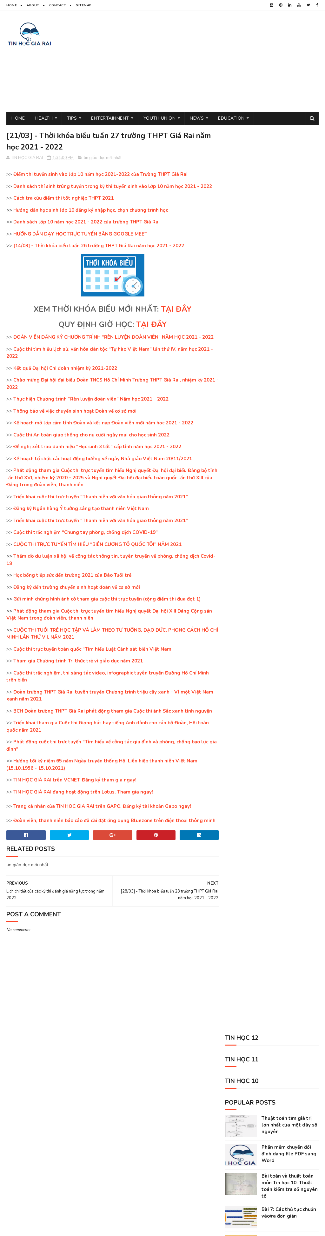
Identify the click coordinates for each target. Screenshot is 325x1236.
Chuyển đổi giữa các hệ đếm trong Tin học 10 (287, 335)
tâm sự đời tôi (235, 1107)
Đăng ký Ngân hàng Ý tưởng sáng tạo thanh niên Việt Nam (81, 509)
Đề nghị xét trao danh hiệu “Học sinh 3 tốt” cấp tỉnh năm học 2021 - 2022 (97, 447)
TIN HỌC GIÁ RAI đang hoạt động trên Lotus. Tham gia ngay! (83, 792)
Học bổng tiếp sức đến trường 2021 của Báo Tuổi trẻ (72, 575)
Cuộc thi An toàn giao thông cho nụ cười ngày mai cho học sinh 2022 (91, 435)
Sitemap (84, 5)
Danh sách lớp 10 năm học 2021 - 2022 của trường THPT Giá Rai (86, 222)
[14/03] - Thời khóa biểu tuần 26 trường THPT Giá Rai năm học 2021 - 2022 (98, 246)
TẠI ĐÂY (174, 309)
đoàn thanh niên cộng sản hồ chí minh (260, 1084)
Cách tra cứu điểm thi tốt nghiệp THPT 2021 (63, 198)
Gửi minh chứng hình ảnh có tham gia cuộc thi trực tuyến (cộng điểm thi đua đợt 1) (107, 599)
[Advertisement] (203, 61)
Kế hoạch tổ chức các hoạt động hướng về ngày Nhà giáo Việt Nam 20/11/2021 (102, 459)
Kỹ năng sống (235, 1162)
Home (11, 5)
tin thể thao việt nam (278, 1107)
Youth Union (159, 118)
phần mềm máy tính (240, 1129)
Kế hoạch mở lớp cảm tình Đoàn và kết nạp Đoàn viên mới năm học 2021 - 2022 (103, 423)
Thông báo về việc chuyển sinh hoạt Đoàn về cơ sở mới (74, 411)
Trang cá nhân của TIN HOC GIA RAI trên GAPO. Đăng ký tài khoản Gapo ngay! (102, 806)
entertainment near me (291, 1151)
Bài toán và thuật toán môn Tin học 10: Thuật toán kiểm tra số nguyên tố (290, 280)
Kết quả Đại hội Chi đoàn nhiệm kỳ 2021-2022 (65, 368)
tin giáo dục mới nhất (103, 158)
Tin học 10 (260, 1118)
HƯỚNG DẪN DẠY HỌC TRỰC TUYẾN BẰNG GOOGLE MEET (80, 234)
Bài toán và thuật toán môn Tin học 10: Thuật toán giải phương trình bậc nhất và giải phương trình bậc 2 (270, 374)
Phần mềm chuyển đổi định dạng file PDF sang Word (289, 248)
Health (44, 118)
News (197, 118)
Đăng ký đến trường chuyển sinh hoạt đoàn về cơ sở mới (76, 587)
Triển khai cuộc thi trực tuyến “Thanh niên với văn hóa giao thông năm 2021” (100, 497)
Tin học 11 (232, 1118)
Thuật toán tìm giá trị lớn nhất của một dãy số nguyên (289, 219)
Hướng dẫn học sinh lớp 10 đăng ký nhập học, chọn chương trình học (90, 210)
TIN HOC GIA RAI (20, 1228)
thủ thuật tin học (240, 1095)
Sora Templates (73, 1228)
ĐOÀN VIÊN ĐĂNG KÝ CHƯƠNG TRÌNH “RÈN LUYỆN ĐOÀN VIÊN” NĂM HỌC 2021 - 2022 (113, 337)
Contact (57, 5)
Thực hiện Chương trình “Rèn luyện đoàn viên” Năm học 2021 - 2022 (91, 399)
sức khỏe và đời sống (287, 1095)
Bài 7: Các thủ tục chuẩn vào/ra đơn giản (289, 307)
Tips (72, 118)
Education (231, 118)
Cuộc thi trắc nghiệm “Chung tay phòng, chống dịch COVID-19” (85, 532)
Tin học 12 (296, 1140)
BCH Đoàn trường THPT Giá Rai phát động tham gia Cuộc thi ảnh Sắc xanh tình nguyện (112, 711)
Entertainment (110, 118)
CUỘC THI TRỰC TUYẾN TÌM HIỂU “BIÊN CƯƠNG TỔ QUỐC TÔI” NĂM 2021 (97, 545)
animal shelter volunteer (282, 1162)
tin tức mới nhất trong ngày (250, 1140)
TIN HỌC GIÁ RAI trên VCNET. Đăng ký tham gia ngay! (74, 780)
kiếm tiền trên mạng (241, 1151)
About (33, 5)
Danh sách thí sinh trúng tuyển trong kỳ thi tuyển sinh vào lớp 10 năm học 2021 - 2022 (112, 186)
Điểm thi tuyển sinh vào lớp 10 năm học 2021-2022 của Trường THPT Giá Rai (100, 174)
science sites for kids (244, 1173)
